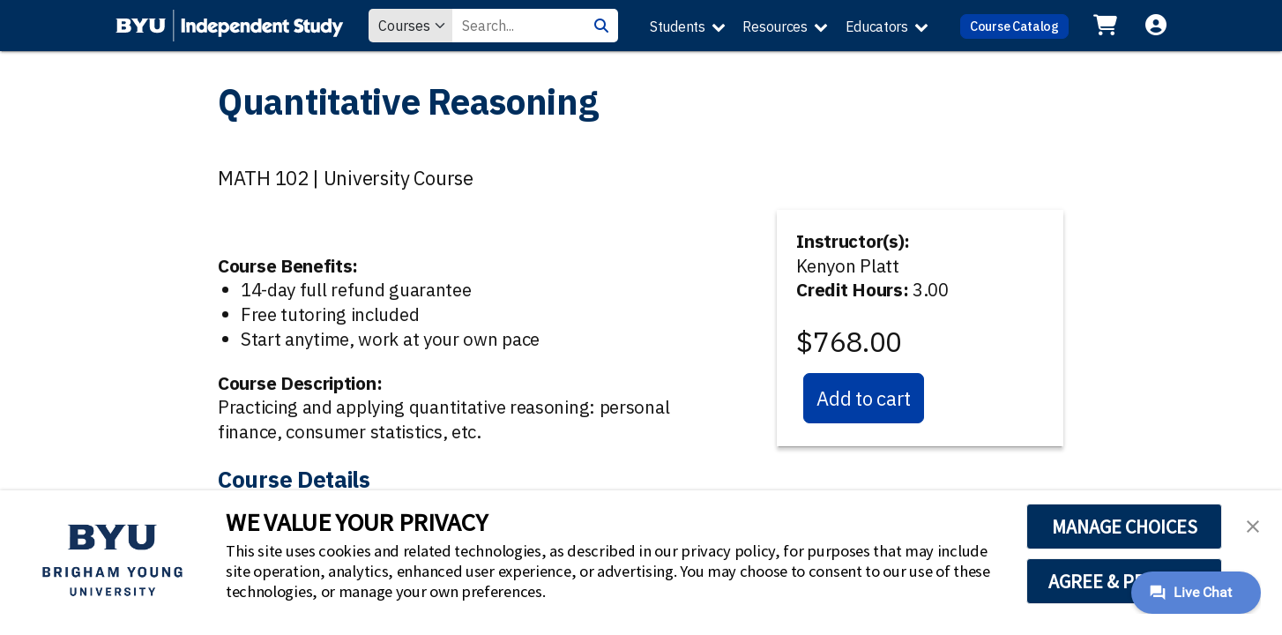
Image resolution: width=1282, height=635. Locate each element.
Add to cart (863, 398)
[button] (1253, 525)
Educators (877, 26)
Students (677, 26)
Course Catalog (1014, 26)
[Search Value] (518, 25)
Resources (774, 26)
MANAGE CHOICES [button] (1124, 526)
